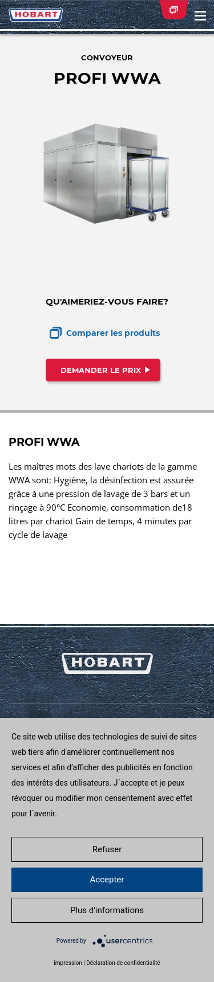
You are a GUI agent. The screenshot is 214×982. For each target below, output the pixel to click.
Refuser (107, 849)
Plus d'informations (107, 910)
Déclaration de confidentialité (123, 963)
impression (68, 963)
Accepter (107, 879)
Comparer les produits (113, 333)
